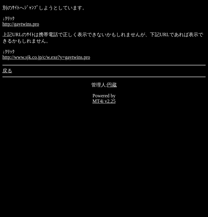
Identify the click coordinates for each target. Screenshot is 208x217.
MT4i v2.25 (104, 101)
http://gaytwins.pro (20, 24)
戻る (7, 70)
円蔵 (112, 84)
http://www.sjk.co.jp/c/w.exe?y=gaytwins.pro (46, 57)
